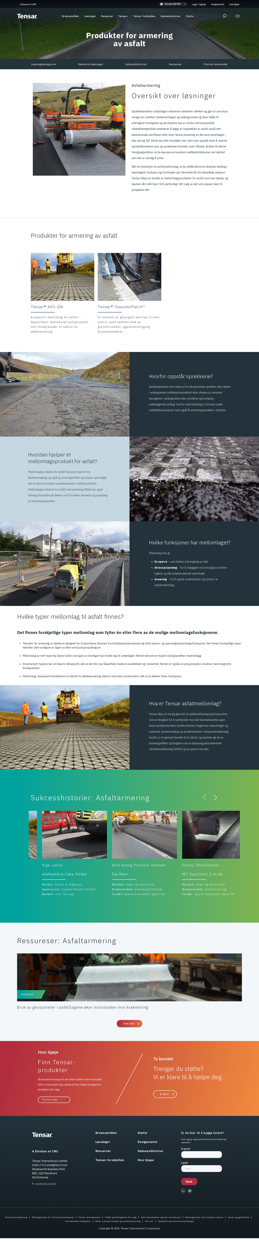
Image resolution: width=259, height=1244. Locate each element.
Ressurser (107, 16)
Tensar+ (123, 16)
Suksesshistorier (170, 16)
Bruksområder (70, 16)
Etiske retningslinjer (99, 1223)
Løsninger (90, 16)
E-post (164, 1099)
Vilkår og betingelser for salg (134, 1223)
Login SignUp (199, 4)
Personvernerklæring (18, 1223)
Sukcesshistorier (136, 64)
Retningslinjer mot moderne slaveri (228, 1223)
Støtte (190, 16)
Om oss (166, 1226)
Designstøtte (217, 4)
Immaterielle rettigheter (88, 1226)
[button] (173, 4)
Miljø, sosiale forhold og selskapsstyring (133, 1226)
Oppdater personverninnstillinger (195, 1226)
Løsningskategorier (43, 64)
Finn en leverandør (216, 64)
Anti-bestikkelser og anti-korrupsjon (179, 1223)
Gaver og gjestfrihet (55, 1226)
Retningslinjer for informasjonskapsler (58, 1223)
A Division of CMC (28, 4)
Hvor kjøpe (234, 4)
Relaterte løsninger (90, 64)
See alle (129, 1029)
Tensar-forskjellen (144, 16)
